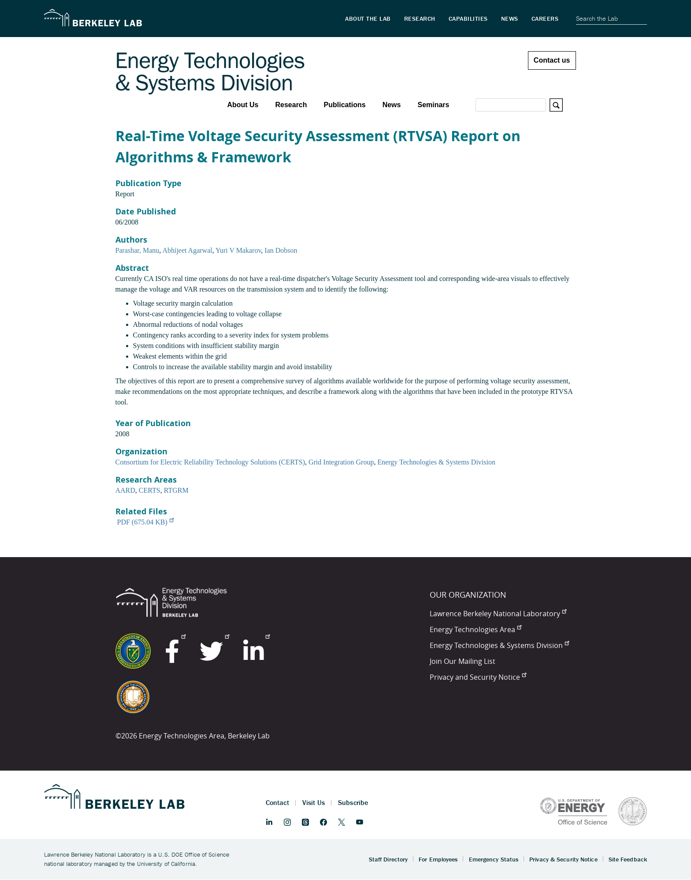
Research (291, 105)
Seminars (433, 105)
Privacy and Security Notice (478, 677)
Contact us (552, 60)
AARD (125, 490)
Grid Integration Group (341, 462)
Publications (345, 105)
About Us (242, 105)
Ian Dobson (280, 250)
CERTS (149, 490)
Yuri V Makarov (238, 250)
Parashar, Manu (137, 250)
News (392, 105)
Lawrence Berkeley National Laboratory (498, 613)
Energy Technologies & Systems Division (436, 462)
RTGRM (176, 490)
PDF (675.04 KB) (145, 522)
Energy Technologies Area (475, 629)
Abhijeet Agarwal (187, 250)
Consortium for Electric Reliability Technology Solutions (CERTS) (210, 462)
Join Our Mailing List (462, 661)
